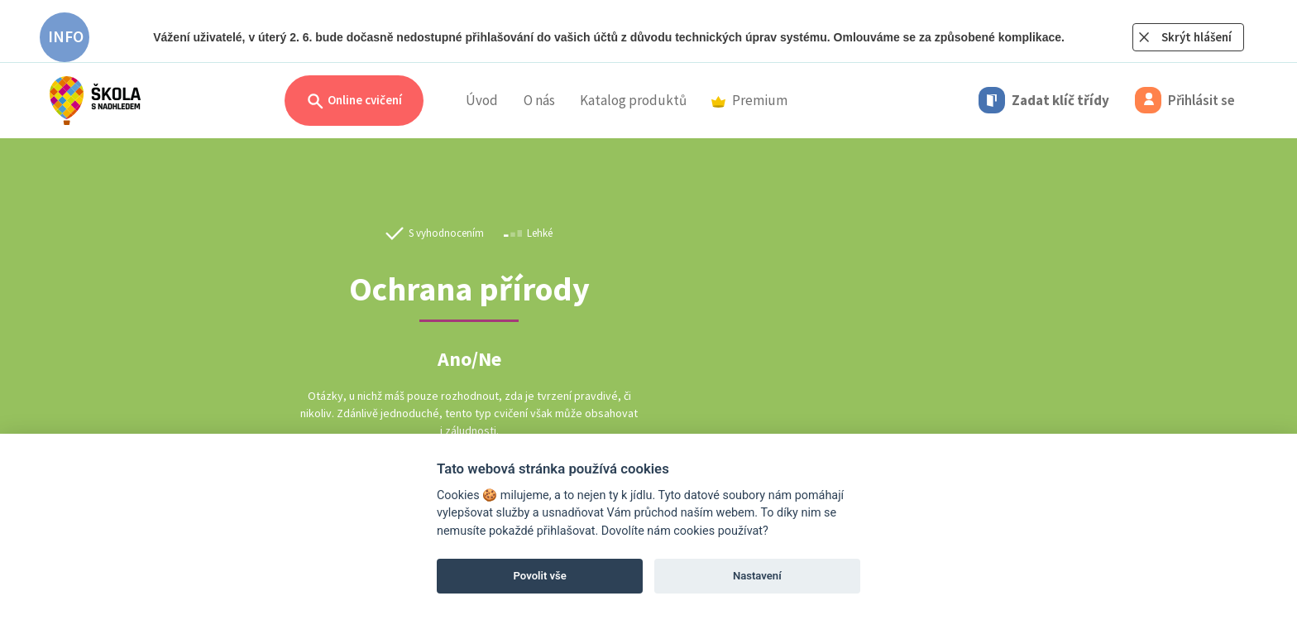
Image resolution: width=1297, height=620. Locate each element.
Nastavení (757, 576)
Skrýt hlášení (1196, 37)
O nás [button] (539, 100)
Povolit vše (540, 576)
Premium (749, 100)
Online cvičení (354, 101)
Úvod (482, 100)
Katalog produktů (633, 100)
